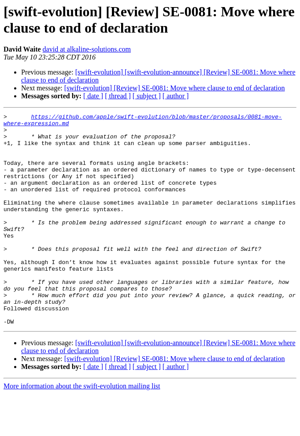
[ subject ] (147, 96)
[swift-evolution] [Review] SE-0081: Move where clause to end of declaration (174, 88)
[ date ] (93, 96)
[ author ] (176, 96)
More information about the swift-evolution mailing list (82, 428)
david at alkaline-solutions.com (87, 49)
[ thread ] (118, 96)
